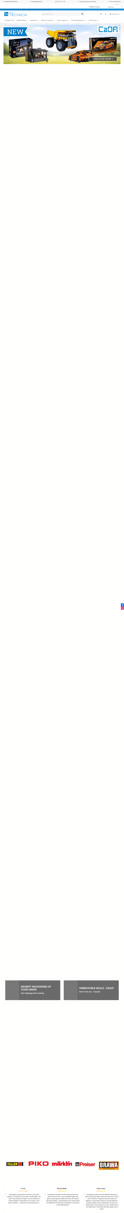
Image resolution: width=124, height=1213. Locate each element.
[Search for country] (111, 7)
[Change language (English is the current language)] (117, 4)
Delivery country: (95, 7)
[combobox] (60, 14)
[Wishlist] (101, 14)
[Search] (82, 14)
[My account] (105, 14)
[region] (62, 44)
